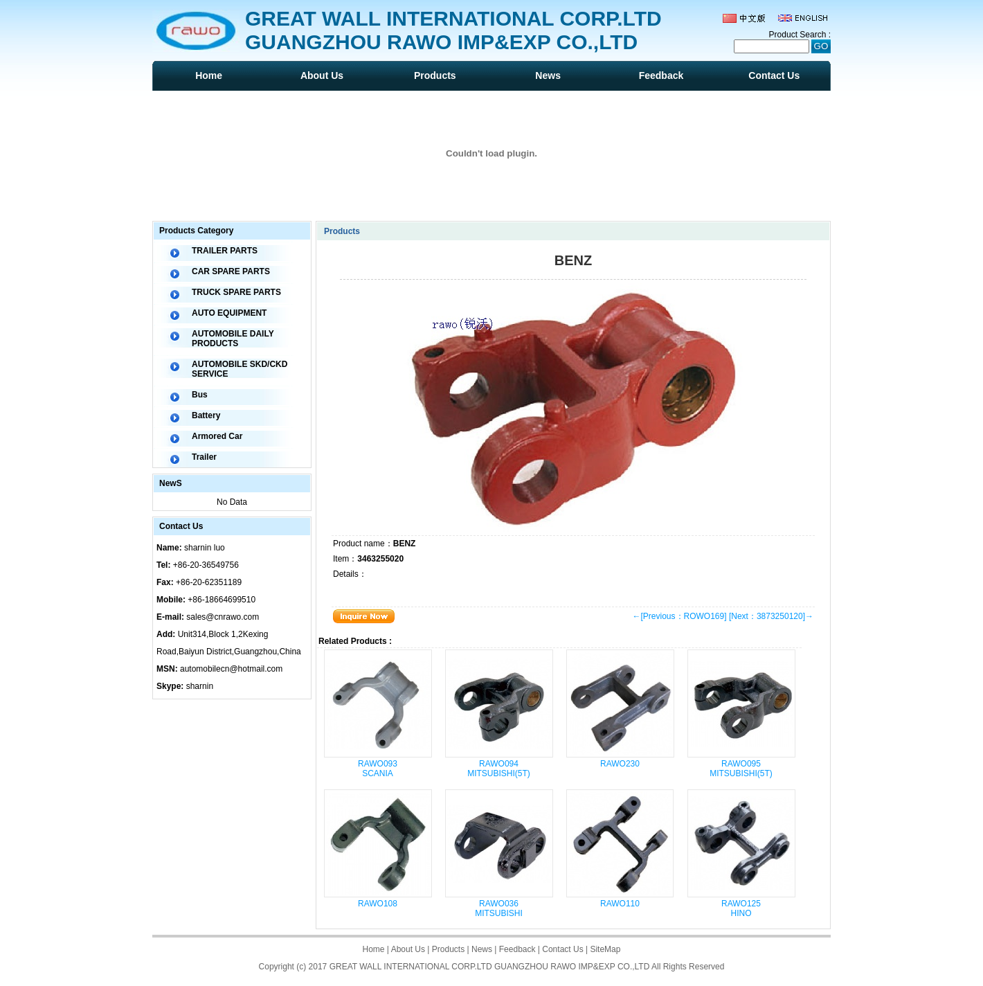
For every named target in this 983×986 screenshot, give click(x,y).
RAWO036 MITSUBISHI (499, 908)
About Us (321, 75)
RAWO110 (620, 903)
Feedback (661, 75)
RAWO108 (377, 903)
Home (208, 75)
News (548, 75)
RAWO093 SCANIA (377, 768)
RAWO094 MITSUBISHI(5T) (498, 768)
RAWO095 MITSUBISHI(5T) (741, 768)
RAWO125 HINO (741, 908)
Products (435, 75)
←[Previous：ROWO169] (680, 616)
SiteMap (605, 949)
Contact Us (774, 75)
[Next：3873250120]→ (771, 616)
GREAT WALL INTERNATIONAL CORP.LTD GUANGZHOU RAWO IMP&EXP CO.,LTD (490, 966)
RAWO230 (620, 764)
